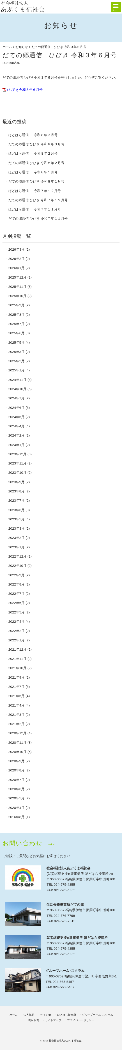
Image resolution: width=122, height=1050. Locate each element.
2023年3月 (16, 528)
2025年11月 (17, 286)
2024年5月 (16, 417)
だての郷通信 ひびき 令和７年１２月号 (38, 200)
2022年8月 (16, 584)
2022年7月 (16, 593)
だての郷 (45, 1014)
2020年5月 (16, 798)
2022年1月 (16, 640)
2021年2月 (16, 724)
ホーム (7, 47)
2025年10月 (17, 296)
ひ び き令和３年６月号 (25, 90)
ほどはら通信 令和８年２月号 (33, 153)
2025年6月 (16, 333)
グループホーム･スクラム (97, 1014)
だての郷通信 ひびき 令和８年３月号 (36, 144)
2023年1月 (16, 547)
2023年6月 (16, 510)
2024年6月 (16, 407)
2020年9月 (16, 761)
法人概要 (28, 1014)
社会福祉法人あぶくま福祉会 (65, 1040)
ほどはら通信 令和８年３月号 (33, 135)
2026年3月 (16, 249)
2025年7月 (16, 324)
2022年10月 (17, 565)
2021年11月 (17, 659)
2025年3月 (16, 352)
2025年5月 (16, 342)
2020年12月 (17, 733)
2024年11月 (17, 380)
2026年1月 (16, 268)
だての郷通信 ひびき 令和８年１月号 (36, 181)
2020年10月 (17, 752)
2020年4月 (16, 808)
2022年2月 (16, 631)
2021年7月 (16, 687)
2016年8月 (16, 817)
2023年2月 (16, 538)
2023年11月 (17, 463)
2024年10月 (17, 389)
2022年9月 (16, 575)
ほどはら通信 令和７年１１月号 (34, 209)
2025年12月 (17, 277)
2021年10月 (17, 668)
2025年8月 (16, 314)
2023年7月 (16, 500)
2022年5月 (16, 612)
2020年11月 (17, 742)
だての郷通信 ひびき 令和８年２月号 (36, 163)
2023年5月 (16, 519)
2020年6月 (16, 789)
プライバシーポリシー (80, 1020)
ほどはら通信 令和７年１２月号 (34, 191)
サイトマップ (53, 1020)
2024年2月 (16, 435)
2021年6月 (16, 696)
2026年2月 (16, 259)
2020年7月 (16, 780)
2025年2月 (16, 361)
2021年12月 (17, 649)
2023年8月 (16, 491)
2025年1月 (16, 370)
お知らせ (21, 47)
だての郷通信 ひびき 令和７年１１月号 (38, 218)
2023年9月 (16, 482)
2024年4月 (16, 426)
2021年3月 (16, 714)
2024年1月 (16, 445)
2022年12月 (17, 556)
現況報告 (33, 1020)
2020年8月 (16, 770)
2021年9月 (16, 677)
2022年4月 (16, 621)
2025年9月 (16, 305)
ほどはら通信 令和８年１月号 (33, 172)
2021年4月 (16, 705)
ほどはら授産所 (66, 1014)
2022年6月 (16, 603)
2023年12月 (17, 454)
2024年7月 (16, 398)
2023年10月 (17, 472)
